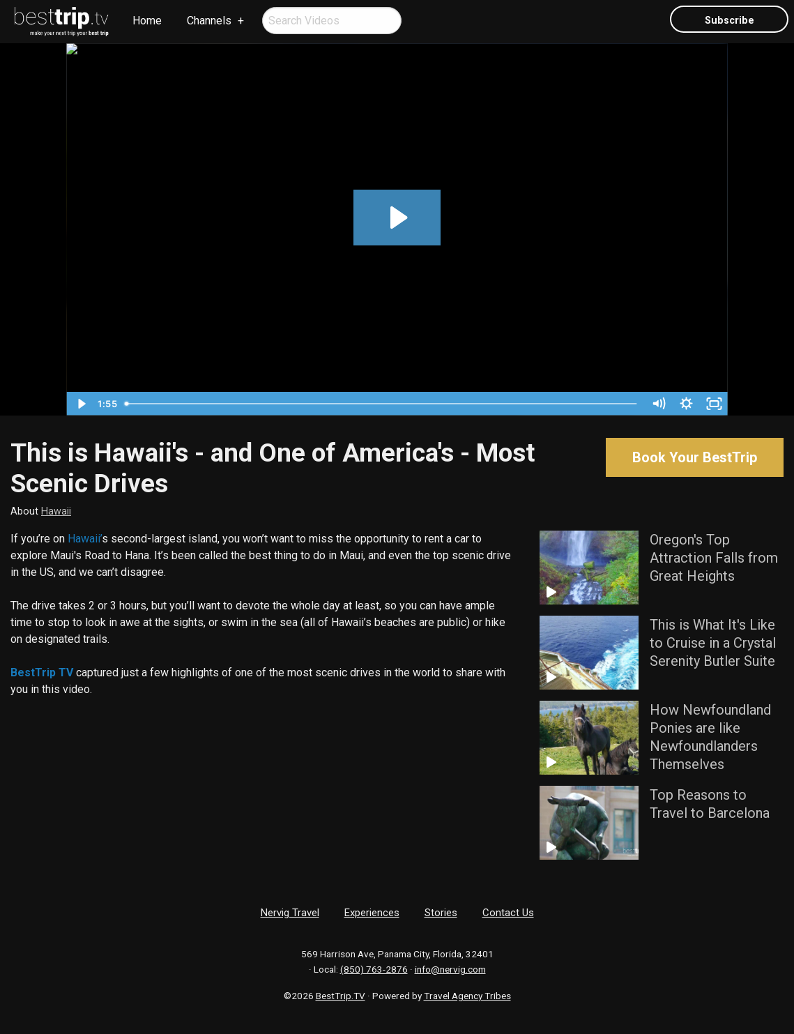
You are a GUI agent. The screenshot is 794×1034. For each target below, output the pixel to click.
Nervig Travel (290, 912)
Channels (209, 20)
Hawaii (56, 511)
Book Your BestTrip (694, 457)
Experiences (371, 912)
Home (147, 20)
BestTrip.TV (340, 995)
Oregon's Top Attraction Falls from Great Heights (714, 557)
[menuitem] (62, 22)
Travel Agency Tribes (467, 995)
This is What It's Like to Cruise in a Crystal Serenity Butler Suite (713, 642)
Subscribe (729, 20)
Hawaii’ (85, 538)
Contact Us (508, 912)
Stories (441, 912)
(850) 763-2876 (374, 969)
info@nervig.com (450, 969)
